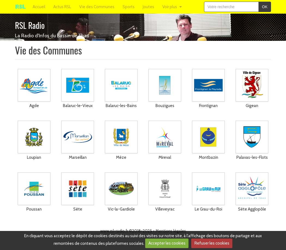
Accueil (39, 6)
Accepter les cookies (166, 243)
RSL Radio (30, 25)
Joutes (148, 6)
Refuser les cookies (211, 243)
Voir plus (169, 6)
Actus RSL (62, 6)
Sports (129, 6)
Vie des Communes (96, 6)
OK (264, 7)
